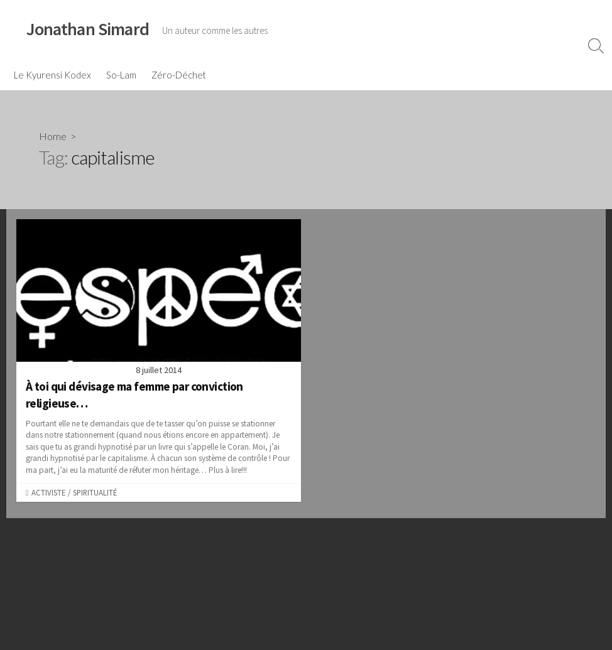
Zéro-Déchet (178, 74)
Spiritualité (95, 492)
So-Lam (121, 74)
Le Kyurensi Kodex (52, 74)
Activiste (48, 492)
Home (53, 136)
